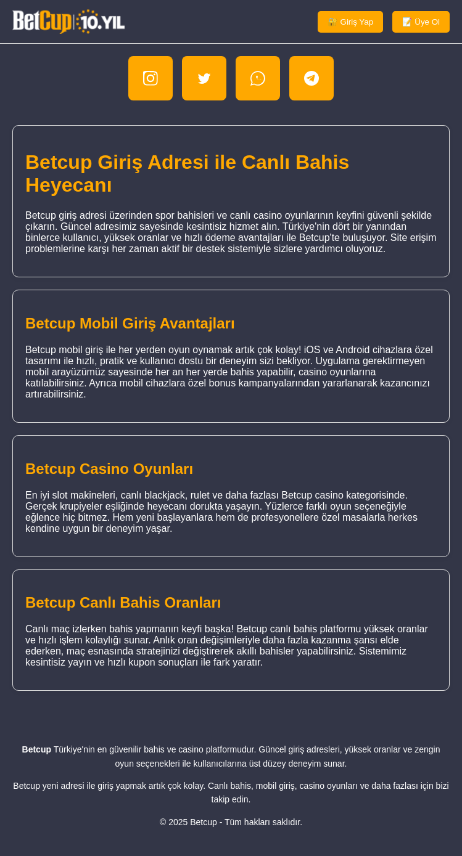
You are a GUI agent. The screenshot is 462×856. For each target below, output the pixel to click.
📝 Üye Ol (421, 21)
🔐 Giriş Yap (350, 21)
